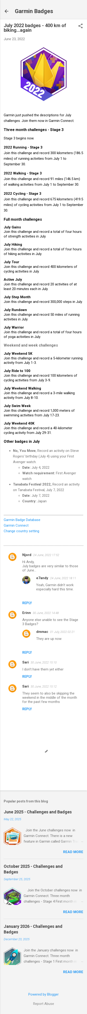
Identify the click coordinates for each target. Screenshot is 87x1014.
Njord (26, 555)
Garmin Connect (16, 525)
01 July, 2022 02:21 (62, 632)
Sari (25, 662)
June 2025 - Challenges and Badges (38, 811)
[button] (80, 26)
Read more (73, 852)
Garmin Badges (34, 11)
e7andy (42, 578)
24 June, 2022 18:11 (63, 578)
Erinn (26, 613)
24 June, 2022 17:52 (46, 555)
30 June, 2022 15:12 (44, 686)
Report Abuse (43, 1004)
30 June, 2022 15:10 (44, 662)
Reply (27, 603)
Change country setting (21, 531)
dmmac (42, 632)
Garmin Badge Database (22, 520)
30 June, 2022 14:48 (46, 613)
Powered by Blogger (43, 994)
